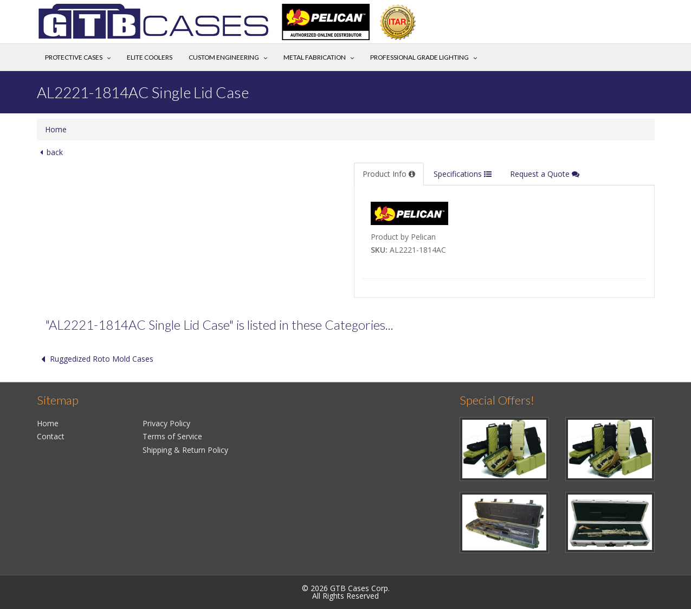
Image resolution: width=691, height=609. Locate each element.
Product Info (389, 174)
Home (56, 129)
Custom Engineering (224, 57)
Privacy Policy (166, 423)
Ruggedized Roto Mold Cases (95, 359)
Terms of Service (172, 436)
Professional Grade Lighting (419, 57)
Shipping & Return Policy (185, 450)
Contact (50, 436)
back (50, 152)
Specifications (463, 174)
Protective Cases (73, 57)
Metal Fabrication (314, 57)
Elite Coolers (149, 57)
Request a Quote (544, 174)
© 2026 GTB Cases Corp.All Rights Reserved (346, 592)
